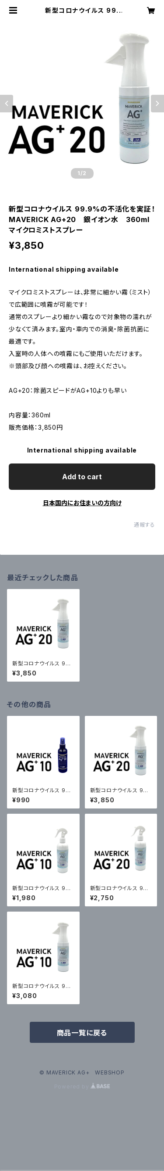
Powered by (82, 1086)
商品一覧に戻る (82, 1032)
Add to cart (82, 476)
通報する (144, 524)
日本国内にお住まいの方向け (82, 502)
